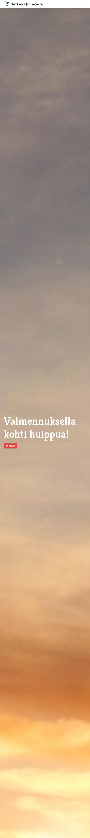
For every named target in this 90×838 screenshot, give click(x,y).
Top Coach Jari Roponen (27, 3)
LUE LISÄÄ (10, 446)
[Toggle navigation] (84, 4)
